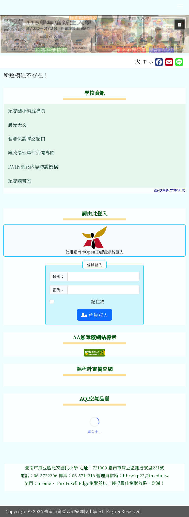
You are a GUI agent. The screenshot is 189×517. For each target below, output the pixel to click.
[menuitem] (95, 111)
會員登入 (94, 314)
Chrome (42, 483)
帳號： (58, 276)
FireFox (64, 483)
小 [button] (151, 61)
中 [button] (144, 61)
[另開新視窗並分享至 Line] (179, 62)
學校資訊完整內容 (170, 190)
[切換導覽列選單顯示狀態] (180, 6)
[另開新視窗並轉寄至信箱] (169, 62)
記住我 (97, 301)
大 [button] (137, 61)
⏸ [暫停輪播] (179, 24)
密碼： (58, 289)
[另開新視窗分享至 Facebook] (159, 62)
